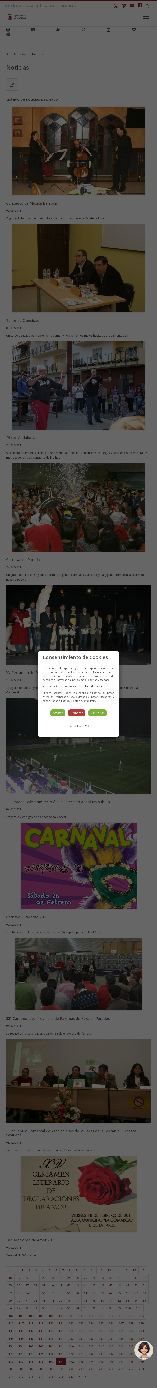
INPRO (85, 725)
